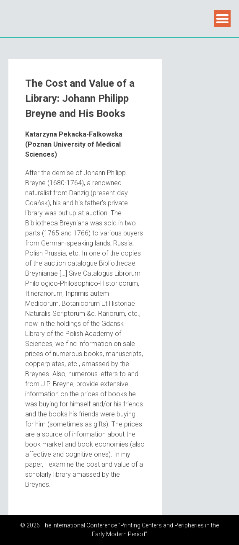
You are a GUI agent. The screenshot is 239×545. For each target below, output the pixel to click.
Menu (222, 18)
